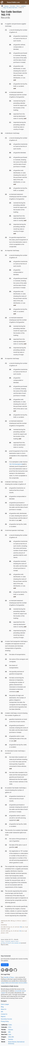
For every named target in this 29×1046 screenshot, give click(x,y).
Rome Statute (12, 1042)
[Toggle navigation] (26, 2)
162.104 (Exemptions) (15, 464)
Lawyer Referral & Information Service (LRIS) (14, 983)
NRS (9, 1032)
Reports (3, 1016)
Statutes (6, 6)
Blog (2, 1007)
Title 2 (17, 6)
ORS (12, 1037)
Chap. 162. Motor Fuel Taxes (10, 7)
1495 (20, 927)
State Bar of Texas (8, 977)
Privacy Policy (5, 1021)
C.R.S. (9, 1027)
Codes (10, 1025)
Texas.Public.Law (13, 2)
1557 (20, 931)
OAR (9, 1037)
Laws (9, 1034)
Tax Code (12, 6)
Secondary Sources (6, 1019)
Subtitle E (23, 6)
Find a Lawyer (5, 1004)
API (2, 1011)
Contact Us (4, 1014)
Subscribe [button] (5, 965)
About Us (3, 1009)
